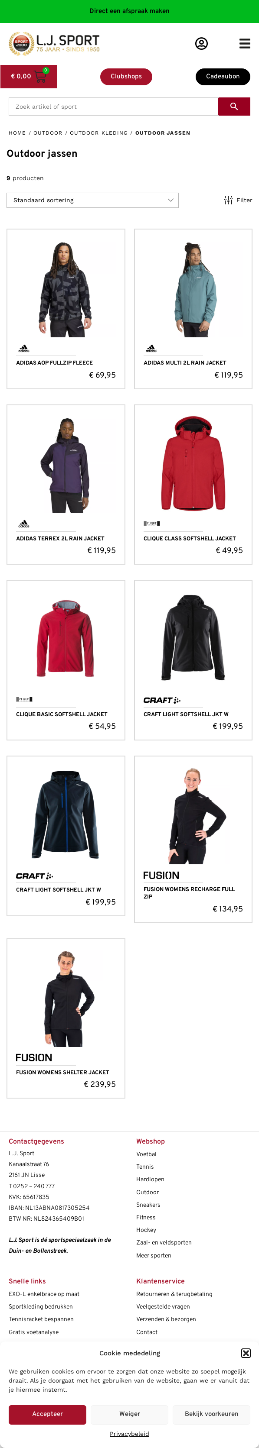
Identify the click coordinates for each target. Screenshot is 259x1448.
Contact (146, 1332)
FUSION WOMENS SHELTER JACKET (62, 1073)
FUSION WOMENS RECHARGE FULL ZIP (189, 893)
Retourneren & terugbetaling (174, 1294)
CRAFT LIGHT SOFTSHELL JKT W (186, 714)
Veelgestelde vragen (163, 1307)
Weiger (129, 1414)
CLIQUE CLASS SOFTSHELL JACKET (190, 539)
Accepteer (47, 1414)
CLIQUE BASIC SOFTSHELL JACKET (62, 714)
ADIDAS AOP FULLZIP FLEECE (54, 363)
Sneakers (148, 1205)
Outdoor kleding (99, 133)
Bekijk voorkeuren (212, 1414)
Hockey (146, 1230)
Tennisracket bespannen (41, 1319)
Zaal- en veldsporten (164, 1243)
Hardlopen (150, 1179)
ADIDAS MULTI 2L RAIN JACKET (185, 363)
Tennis (145, 1167)
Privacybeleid (129, 1433)
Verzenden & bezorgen (166, 1319)
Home (17, 133)
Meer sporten (153, 1256)
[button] (246, 1353)
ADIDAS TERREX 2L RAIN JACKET (60, 539)
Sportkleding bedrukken (41, 1307)
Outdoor (48, 133)
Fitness (146, 1218)
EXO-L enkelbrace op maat (44, 1294)
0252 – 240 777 (34, 1186)
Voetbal (146, 1154)
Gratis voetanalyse (34, 1332)
